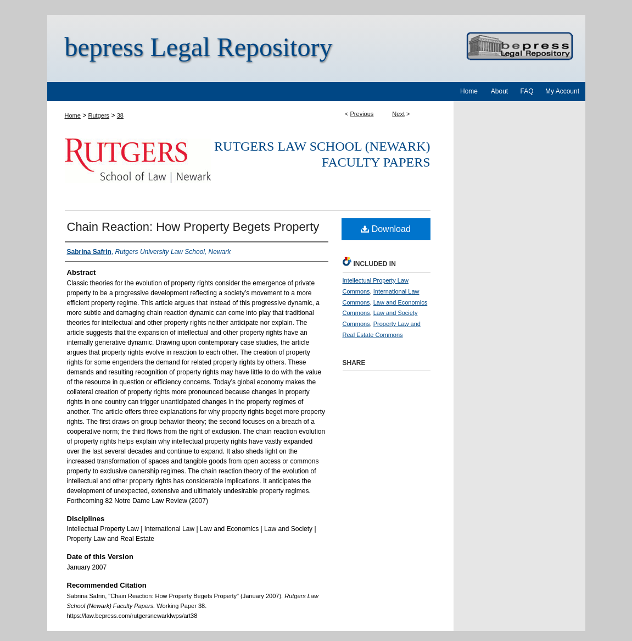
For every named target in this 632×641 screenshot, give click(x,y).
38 (120, 115)
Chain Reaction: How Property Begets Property (193, 227)
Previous (362, 113)
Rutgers (99, 115)
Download (386, 229)
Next (398, 113)
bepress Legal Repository (199, 47)
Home (73, 115)
